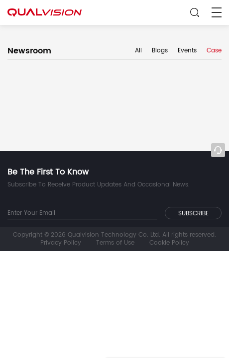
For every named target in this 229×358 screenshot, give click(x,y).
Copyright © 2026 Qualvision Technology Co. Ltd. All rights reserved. (114, 235)
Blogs (160, 51)
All (138, 51)
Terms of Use (115, 243)
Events (187, 51)
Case (214, 51)
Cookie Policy (169, 243)
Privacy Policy (60, 243)
